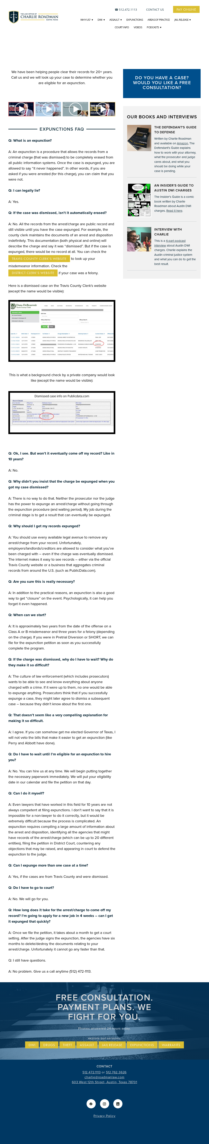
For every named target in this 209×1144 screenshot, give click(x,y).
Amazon (182, 143)
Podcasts (154, 27)
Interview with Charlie (168, 232)
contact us (155, 9)
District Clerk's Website (33, 273)
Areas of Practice (159, 19)
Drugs (49, 1045)
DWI (101, 19)
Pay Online (186, 9)
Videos (138, 27)
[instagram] (104, 1103)
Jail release (112, 1045)
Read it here (174, 210)
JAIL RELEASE (183, 19)
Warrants (171, 1045)
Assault (115, 19)
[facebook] (91, 1103)
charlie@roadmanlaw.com (104, 1077)
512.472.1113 (128, 9)
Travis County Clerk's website (39, 259)
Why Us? (86, 19)
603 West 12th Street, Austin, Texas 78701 (104, 1082)
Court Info (122, 27)
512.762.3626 (116, 1072)
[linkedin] (117, 1103)
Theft (67, 1045)
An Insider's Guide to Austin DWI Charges (174, 188)
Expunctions (134, 19)
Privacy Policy (104, 1115)
